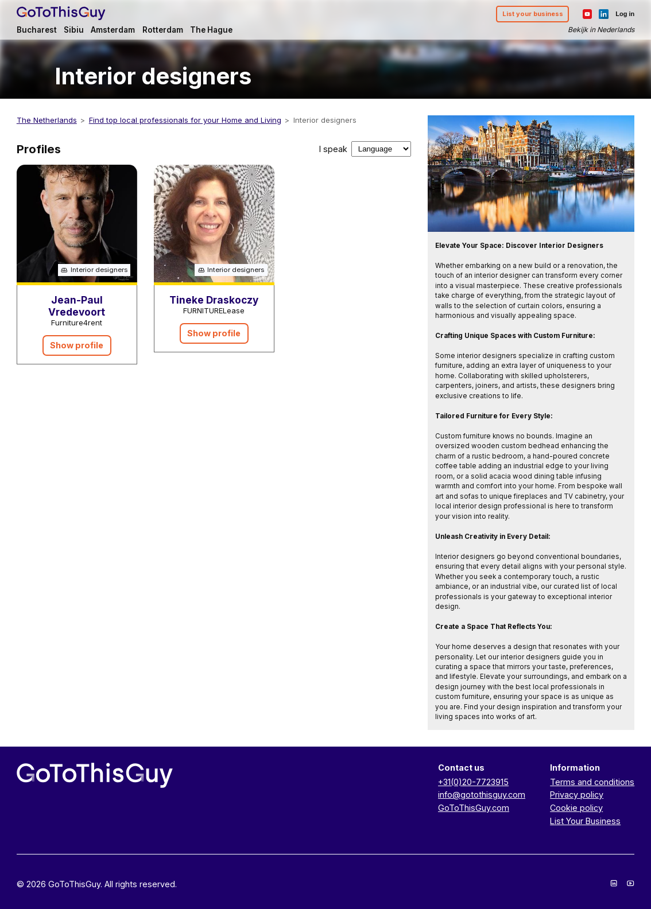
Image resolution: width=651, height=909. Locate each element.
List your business (532, 14)
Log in (624, 13)
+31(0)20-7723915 (473, 782)
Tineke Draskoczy (213, 300)
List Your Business (585, 821)
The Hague (211, 29)
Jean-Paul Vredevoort (76, 306)
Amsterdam (113, 29)
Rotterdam (162, 29)
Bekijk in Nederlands (601, 29)
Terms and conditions (592, 782)
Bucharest (37, 29)
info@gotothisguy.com (481, 794)
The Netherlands (47, 120)
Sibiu (74, 29)
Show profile (76, 345)
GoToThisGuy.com (473, 808)
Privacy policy (576, 794)
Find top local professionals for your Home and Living (185, 120)
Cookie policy (576, 808)
